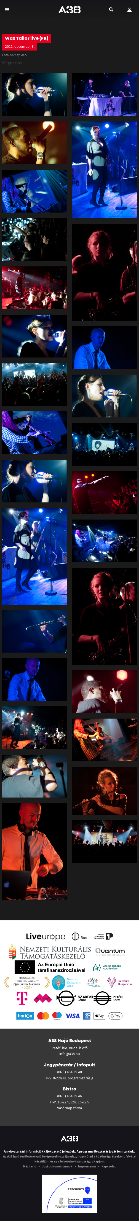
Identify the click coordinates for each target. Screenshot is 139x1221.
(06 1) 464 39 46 (69, 1095)
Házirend (29, 1166)
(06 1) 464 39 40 (69, 1071)
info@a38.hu (69, 1053)
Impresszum (87, 1166)
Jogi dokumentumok (57, 1166)
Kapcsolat (108, 1166)
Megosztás (12, 62)
